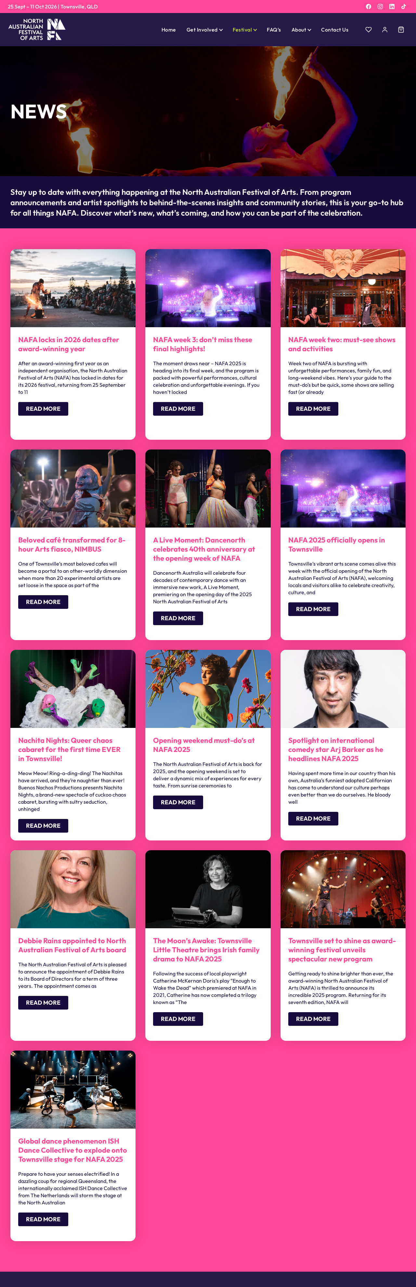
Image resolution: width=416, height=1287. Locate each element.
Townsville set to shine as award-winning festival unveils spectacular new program (342, 949)
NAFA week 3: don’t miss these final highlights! (202, 344)
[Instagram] (380, 6)
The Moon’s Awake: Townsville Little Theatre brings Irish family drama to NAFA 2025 (206, 949)
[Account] (385, 29)
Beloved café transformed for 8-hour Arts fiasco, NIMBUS (71, 544)
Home (169, 29)
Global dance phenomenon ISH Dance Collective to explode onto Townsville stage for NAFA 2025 (72, 1150)
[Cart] (401, 29)
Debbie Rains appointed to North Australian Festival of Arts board (72, 945)
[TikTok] (403, 6)
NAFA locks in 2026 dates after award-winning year (68, 344)
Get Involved (202, 29)
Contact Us (334, 29)
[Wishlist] (368, 29)
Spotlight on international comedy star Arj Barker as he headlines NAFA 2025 (335, 749)
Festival (242, 29)
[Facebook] (368, 6)
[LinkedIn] (391, 6)
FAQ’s (274, 29)
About (299, 29)
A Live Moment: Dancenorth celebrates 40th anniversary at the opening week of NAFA (204, 549)
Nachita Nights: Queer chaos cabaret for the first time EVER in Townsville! (69, 749)
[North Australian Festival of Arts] (37, 29)
